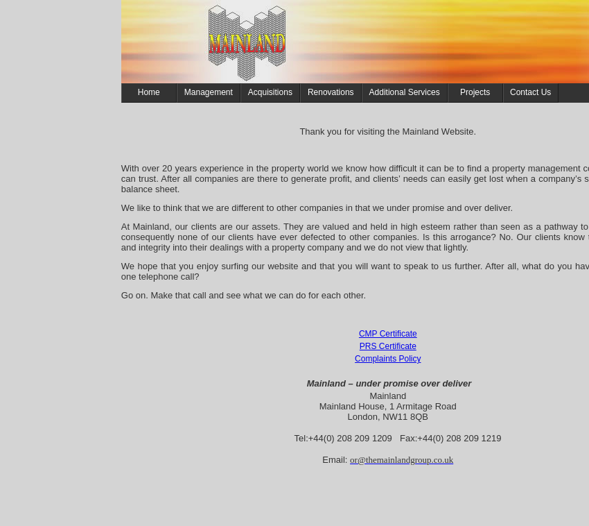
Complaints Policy (388, 359)
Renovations (331, 92)
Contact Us (530, 92)
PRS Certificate (388, 346)
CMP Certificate (388, 334)
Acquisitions (270, 92)
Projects (475, 92)
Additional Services (404, 92)
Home (149, 92)
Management (208, 92)
